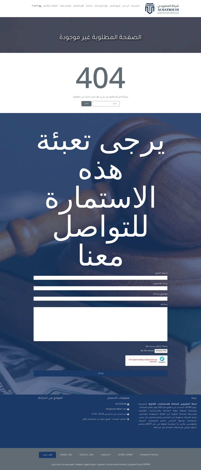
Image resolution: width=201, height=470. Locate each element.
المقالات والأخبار (50, 6)
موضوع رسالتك (101, 296)
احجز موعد (105, 455)
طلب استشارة (86, 455)
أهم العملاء (78, 6)
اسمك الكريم (101, 275)
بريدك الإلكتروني (101, 286)
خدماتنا (89, 6)
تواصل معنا (65, 6)
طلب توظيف (66, 455)
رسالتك (101, 323)
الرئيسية (135, 6)
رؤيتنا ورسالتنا (101, 6)
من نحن (125, 6)
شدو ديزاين (56, 465)
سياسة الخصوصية (149, 455)
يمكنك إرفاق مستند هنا (101, 348)
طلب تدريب (47, 455)
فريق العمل (115, 6)
